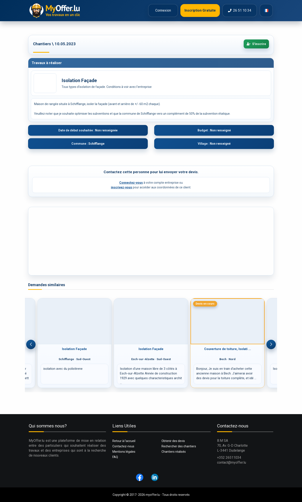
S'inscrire (256, 44)
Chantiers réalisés (174, 451)
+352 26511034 (229, 457)
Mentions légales (123, 451)
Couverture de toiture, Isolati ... (227, 349)
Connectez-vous (131, 182)
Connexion (163, 10)
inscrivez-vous (121, 187)
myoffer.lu (153, 494)
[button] (31, 344)
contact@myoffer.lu (231, 462)
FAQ (115, 457)
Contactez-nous (123, 446)
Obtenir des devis (173, 441)
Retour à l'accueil (123, 441)
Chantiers (42, 44)
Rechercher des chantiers (179, 446)
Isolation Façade (74, 349)
